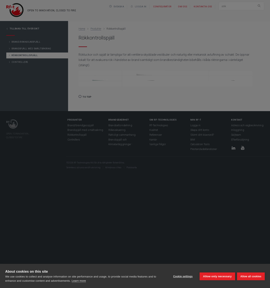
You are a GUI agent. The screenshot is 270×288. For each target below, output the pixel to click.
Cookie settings (181, 276)
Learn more (79, 280)
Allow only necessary (216, 275)
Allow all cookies (250, 276)
